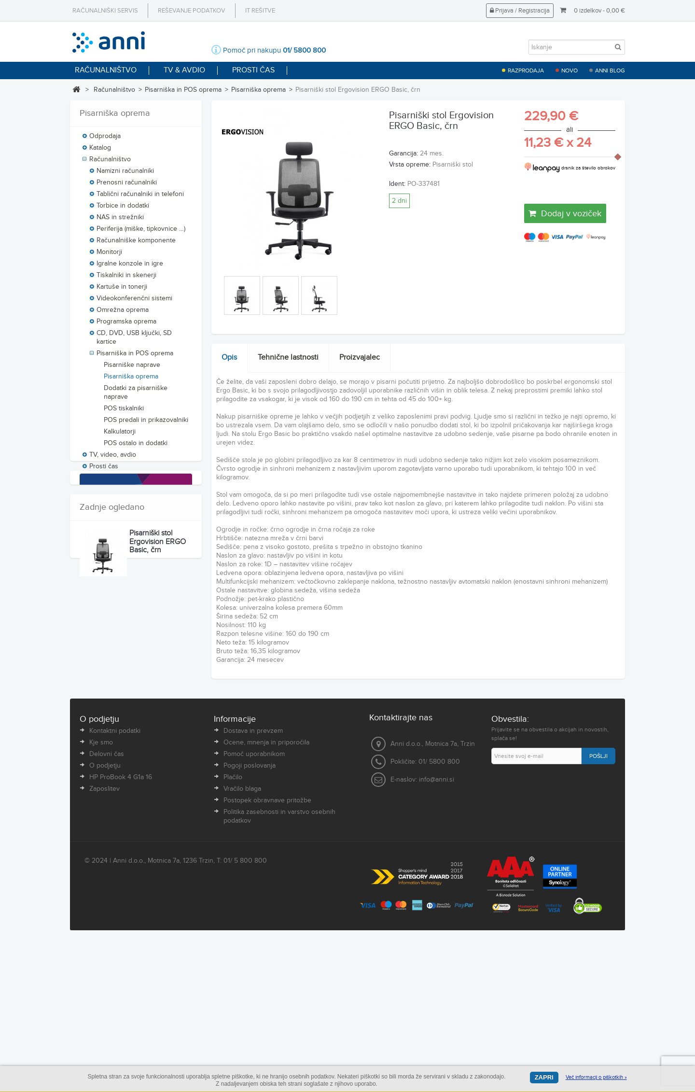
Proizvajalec (359, 357)
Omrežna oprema (123, 314)
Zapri (544, 1077)
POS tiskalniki (124, 412)
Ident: (397, 184)
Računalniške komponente (136, 244)
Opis (229, 357)
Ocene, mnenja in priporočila (266, 890)
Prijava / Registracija (520, 10)
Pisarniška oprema (258, 90)
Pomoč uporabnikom (254, 902)
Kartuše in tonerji (122, 290)
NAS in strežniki (120, 221)
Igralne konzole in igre (130, 267)
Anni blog (610, 70)
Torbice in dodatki (123, 209)
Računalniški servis (105, 10)
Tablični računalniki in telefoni (140, 198)
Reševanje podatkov (191, 10)
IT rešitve (260, 10)
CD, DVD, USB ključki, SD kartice (134, 341)
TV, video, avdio (112, 458)
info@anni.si (436, 927)
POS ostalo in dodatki (135, 447)
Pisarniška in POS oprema (183, 90)
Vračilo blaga (242, 936)
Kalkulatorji (120, 435)
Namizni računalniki (125, 175)
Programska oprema (126, 325)
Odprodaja (105, 140)
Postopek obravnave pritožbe (267, 948)
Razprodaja (526, 70)
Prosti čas (103, 470)
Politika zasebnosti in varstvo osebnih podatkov (279, 964)
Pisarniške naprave (132, 369)
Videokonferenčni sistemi (134, 302)
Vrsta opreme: (410, 164)
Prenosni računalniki (127, 186)
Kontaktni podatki (114, 878)
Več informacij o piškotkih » (596, 1077)
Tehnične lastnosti (288, 357)
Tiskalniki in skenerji (126, 279)
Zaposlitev (104, 936)
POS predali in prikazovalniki (146, 424)
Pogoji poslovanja (249, 913)
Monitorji (109, 256)
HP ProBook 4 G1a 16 (120, 925)
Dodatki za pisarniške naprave (135, 396)
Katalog (100, 151)
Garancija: (403, 153)
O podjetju (105, 913)
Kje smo (101, 890)
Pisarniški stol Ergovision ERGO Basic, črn (157, 779)
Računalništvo (114, 90)
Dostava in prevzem (253, 878)
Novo (569, 70)
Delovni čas (106, 902)
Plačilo (232, 925)
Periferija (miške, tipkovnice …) (141, 233)
